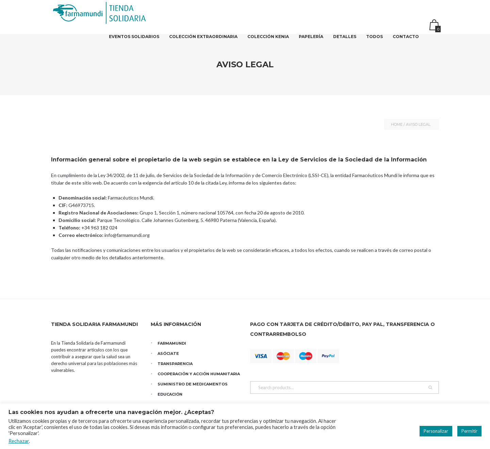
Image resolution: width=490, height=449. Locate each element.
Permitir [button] (469, 431)
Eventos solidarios (134, 40)
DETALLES (344, 40)
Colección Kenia (268, 40)
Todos (374, 40)
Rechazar (19, 441)
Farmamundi (172, 343)
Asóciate (168, 353)
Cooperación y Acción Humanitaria (199, 374)
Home (397, 124)
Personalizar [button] (436, 431)
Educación (170, 394)
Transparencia (175, 363)
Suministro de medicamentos (193, 384)
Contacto (406, 40)
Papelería (311, 40)
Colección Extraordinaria (203, 40)
